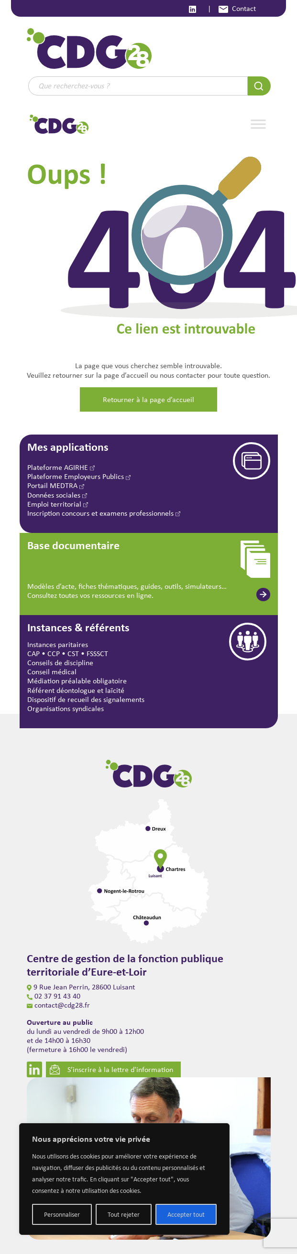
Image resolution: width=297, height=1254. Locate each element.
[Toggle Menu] (258, 123)
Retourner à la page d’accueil (148, 399)
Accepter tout (186, 1214)
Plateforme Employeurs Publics (79, 476)
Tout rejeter (124, 1214)
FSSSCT (97, 653)
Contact (237, 8)
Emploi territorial (57, 504)
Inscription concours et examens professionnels (103, 513)
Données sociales (57, 495)
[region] (124, 1179)
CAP (33, 653)
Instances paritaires (57, 644)
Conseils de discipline (60, 663)
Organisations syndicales (65, 708)
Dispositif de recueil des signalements (85, 699)
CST (73, 653)
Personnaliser (62, 1214)
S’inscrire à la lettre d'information (111, 1069)
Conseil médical (52, 672)
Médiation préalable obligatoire (77, 681)
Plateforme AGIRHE (61, 467)
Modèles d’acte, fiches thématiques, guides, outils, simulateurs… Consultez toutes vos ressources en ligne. (127, 590)
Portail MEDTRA (55, 485)
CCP (53, 653)
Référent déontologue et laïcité (75, 690)
